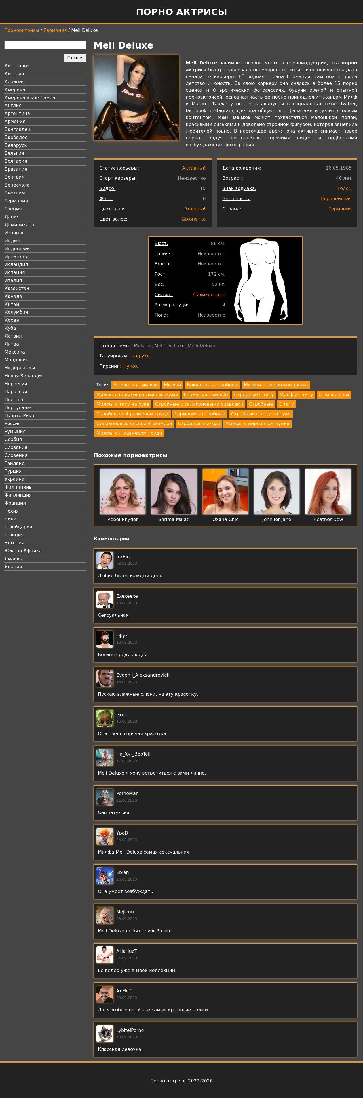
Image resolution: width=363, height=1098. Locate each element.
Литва (12, 344)
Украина (14, 479)
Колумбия (16, 312)
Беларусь (16, 145)
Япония (13, 566)
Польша (14, 399)
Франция (15, 503)
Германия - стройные (199, 414)
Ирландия (16, 256)
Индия (12, 240)
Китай (12, 304)
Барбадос (16, 137)
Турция (13, 471)
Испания (15, 272)
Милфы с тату (296, 394)
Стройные (261, 404)
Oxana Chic (225, 519)
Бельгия (14, 153)
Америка (15, 89)
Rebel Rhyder (122, 519)
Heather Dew (328, 519)
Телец (344, 188)
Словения (16, 455)
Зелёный (195, 209)
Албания (15, 81)
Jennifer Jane (277, 519)
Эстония (14, 542)
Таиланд (15, 463)
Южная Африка (23, 550)
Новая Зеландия (24, 375)
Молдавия (16, 360)
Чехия (12, 511)
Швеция (14, 535)
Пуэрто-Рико (19, 415)
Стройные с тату (254, 394)
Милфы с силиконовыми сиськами (137, 394)
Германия (55, 30)
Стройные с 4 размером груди (132, 414)
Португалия (19, 407)
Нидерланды (20, 368)
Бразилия (16, 169)
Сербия (13, 439)
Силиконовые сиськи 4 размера (134, 423)
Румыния (15, 431)
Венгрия (14, 177)
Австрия (14, 73)
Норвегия (16, 383)
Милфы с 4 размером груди (129, 433)
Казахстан (17, 288)
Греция (13, 209)
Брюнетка (194, 219)
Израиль (15, 232)
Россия (13, 423)
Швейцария (18, 527)
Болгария (16, 161)
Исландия (16, 264)
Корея (12, 320)
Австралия (17, 65)
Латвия (13, 336)
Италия (13, 280)
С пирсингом (334, 394)
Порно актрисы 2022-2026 (181, 1081)
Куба (10, 328)
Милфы (172, 385)
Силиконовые (209, 294)
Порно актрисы (181, 12)
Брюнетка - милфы (136, 385)
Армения (15, 121)
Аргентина (17, 113)
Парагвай (16, 391)
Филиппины (19, 487)
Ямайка (13, 558)
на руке (141, 356)
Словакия (16, 447)
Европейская (336, 198)
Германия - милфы (206, 394)
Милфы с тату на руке (122, 404)
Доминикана (19, 224)
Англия (13, 105)
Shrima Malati (174, 519)
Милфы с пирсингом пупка (276, 385)
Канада (13, 296)
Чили (10, 519)
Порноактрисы (21, 30)
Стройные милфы (199, 423)
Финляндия (18, 495)
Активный (194, 168)
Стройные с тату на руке (260, 414)
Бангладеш (18, 129)
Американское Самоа (30, 97)
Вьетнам (15, 193)
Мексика (15, 352)
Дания (12, 216)
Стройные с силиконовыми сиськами (199, 404)
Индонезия (18, 248)
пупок (131, 366)
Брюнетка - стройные (212, 385)
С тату (286, 404)
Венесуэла (17, 185)
